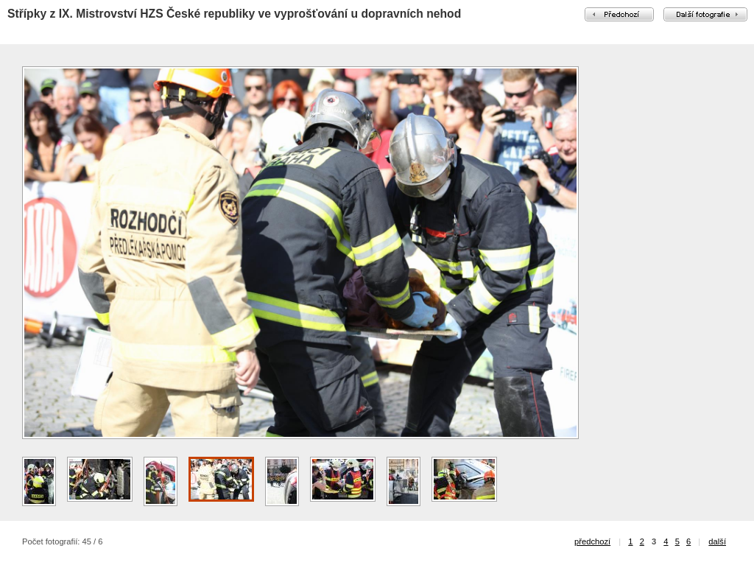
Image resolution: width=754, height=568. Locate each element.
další (717, 541)
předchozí (592, 541)
